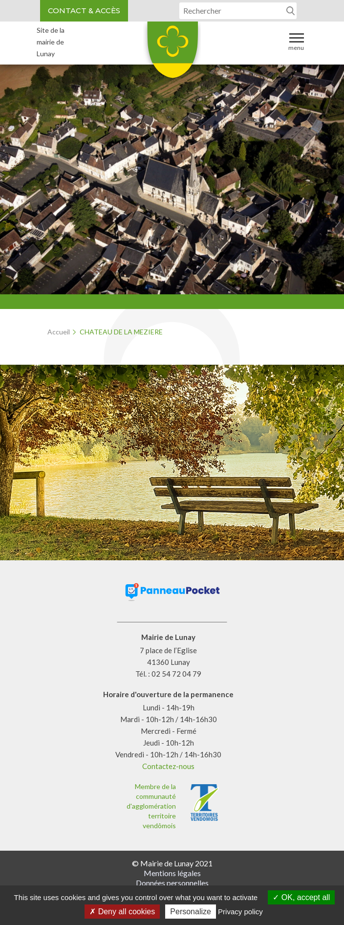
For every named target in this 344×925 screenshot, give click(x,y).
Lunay (172, 53)
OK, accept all (301, 897)
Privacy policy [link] (240, 911)
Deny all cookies (122, 911)
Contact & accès (84, 10)
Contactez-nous (168, 766)
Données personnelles (172, 882)
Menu (296, 41)
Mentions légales (172, 873)
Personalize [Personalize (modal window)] (190, 911)
